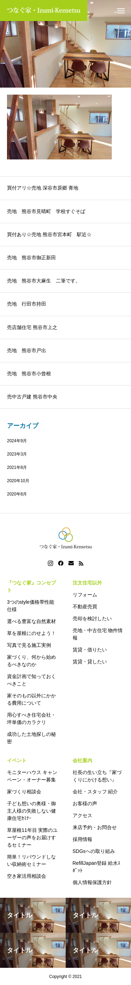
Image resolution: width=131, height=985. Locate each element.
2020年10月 (18, 480)
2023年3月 (17, 454)
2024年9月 (17, 440)
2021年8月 (17, 467)
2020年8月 (17, 494)
